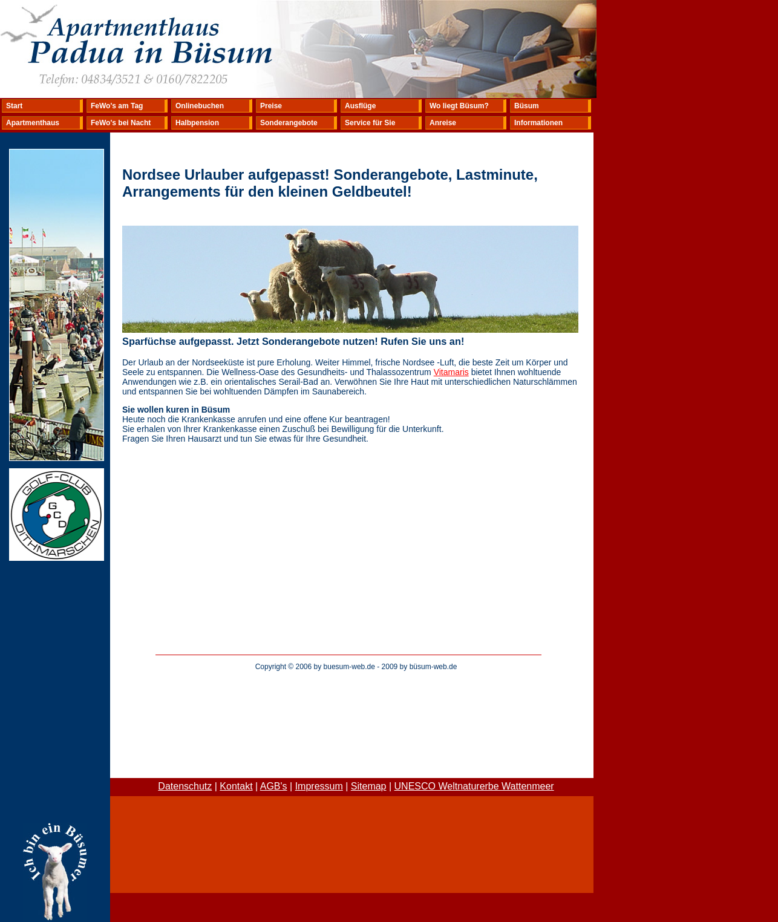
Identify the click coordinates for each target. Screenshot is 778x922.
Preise (271, 106)
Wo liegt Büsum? (459, 106)
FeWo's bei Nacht (121, 123)
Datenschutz (185, 786)
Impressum (319, 786)
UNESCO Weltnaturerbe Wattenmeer (474, 786)
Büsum (526, 106)
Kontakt (236, 786)
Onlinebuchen (199, 106)
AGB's (273, 786)
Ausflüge (360, 106)
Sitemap (369, 786)
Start (14, 106)
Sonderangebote (289, 123)
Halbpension (197, 123)
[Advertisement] (356, 705)
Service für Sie (370, 123)
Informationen (538, 123)
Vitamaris (451, 372)
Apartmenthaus (32, 123)
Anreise (443, 123)
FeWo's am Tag (117, 106)
